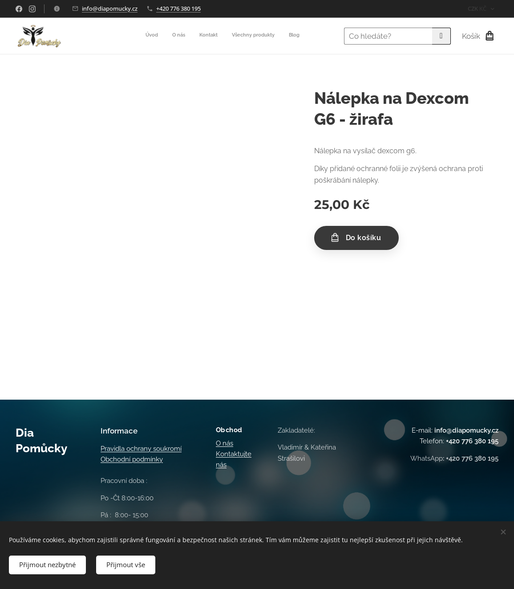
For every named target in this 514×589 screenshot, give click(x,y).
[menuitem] (245, 36)
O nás (224, 443)
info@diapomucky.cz (110, 8)
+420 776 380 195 (178, 8)
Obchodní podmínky (132, 460)
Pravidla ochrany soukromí (141, 449)
